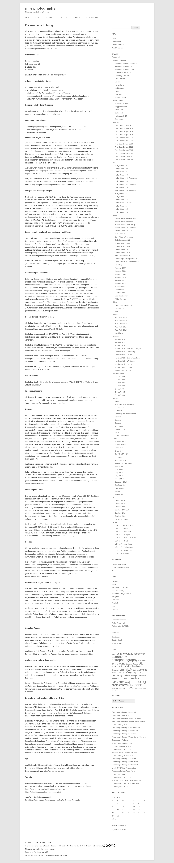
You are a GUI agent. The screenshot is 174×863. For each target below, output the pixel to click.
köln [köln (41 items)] (117, 678)
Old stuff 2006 (120, 395)
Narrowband (119, 85)
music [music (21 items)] (126, 679)
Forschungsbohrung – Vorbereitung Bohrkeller (129, 737)
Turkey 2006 (119, 488)
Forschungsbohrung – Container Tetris (126, 728)
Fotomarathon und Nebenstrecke (127, 262)
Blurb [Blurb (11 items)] (139, 660)
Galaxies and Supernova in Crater (124, 752)
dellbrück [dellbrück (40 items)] (125, 666)
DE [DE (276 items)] (140, 663)
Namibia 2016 (120, 345)
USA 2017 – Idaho (122, 528)
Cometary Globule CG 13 (121, 787)
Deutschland (118, 100)
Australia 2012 (120, 442)
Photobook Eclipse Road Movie (123, 771)
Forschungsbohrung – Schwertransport (126, 718)
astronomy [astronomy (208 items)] (119, 656)
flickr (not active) (118, 590)
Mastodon (115, 600)
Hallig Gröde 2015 (121, 209)
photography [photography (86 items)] (119, 684)
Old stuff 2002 (120, 383)
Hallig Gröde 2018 (121, 212)
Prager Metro (120, 479)
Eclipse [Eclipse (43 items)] (123, 670)
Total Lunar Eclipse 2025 (124, 135)
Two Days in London (122, 519)
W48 (116, 311)
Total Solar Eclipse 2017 (124, 156)
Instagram (115, 597)
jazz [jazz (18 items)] (113, 679)
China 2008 (119, 448)
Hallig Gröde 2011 (121, 193)
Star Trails (118, 94)
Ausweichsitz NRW (122, 104)
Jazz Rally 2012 (121, 318)
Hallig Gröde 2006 (121, 169)
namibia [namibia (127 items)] (134, 678)
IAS (113, 570)
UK (114, 497)
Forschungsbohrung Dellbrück (126, 259)
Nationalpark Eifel (121, 116)
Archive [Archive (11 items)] (114, 654)
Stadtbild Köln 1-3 (121, 293)
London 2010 (120, 501)
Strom (117, 432)
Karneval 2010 (120, 277)
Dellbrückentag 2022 (122, 240)
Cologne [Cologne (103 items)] (120, 663)
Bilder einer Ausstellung (123, 305)
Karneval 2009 (120, 274)
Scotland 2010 (120, 513)
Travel (115, 439)
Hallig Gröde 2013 (121, 200)
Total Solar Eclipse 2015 (124, 150)
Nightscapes (119, 88)
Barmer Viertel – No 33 (123, 231)
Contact (76, 18)
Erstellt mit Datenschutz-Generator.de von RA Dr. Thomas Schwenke (52, 800)
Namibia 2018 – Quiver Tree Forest (128, 358)
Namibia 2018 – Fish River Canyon (128, 349)
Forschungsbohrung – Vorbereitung (125, 762)
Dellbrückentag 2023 (122, 243)
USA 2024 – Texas (122, 553)
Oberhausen (119, 119)
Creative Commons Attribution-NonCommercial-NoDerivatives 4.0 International (79, 845)
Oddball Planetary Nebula (121, 746)
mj (113, 830)
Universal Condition (122, 435)
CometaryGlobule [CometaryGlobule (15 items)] (132, 664)
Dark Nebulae (120, 79)
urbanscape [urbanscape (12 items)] (138, 688)
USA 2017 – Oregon (122, 535)
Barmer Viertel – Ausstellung (125, 221)
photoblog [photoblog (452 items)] (137, 681)
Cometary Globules (122, 76)
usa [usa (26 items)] (144, 688)
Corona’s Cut (120, 407)
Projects (116, 398)
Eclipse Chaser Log (119, 564)
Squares (118, 417)
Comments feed (118, 45)
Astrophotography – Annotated (126, 63)
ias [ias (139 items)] (144, 675)
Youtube (115, 609)
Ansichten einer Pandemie (124, 404)
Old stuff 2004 (120, 389)
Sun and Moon (120, 97)
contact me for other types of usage (42, 849)
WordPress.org (117, 48)
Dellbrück (118, 411)
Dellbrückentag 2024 (122, 246)
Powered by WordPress (33, 852)
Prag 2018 (119, 476)
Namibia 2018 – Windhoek (124, 361)
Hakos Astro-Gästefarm (120, 567)
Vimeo (114, 606)
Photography (92, 18)
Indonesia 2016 (120, 460)
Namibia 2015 (120, 342)
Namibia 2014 (120, 339)
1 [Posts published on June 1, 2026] (112, 803)
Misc (115, 302)
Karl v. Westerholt (118, 623)
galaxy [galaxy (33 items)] (133, 673)
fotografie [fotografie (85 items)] (124, 672)
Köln (115, 215)
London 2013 (120, 504)
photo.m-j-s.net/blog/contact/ (54, 75)
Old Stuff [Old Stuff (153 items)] (118, 682)
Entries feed (116, 42)
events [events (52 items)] (143, 670)
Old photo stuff (118, 373)
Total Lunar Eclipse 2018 (124, 128)
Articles (63, 18)
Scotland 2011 (120, 516)
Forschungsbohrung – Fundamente (125, 731)
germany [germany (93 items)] (117, 675)
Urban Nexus (117, 643)
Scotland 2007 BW (122, 510)
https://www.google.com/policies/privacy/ (41, 789)
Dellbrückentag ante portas (122, 743)
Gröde (115, 162)
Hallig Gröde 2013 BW (123, 203)
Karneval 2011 (120, 280)
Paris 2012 (119, 466)
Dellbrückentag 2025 (122, 249)
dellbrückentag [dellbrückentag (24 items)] (136, 666)
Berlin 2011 (119, 113)
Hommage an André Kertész (125, 414)
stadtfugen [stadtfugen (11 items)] (115, 688)
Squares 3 (118, 423)
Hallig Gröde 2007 (121, 172)
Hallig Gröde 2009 (121, 181)
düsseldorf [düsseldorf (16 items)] (115, 670)
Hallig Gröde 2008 (121, 175)
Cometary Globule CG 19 (121, 749)
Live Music (119, 333)
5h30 (117, 401)
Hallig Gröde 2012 (121, 197)
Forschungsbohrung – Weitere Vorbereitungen (129, 721)
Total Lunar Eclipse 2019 (124, 131)
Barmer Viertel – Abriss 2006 (125, 218)
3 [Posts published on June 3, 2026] (122, 803)
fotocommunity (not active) (121, 594)
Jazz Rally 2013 (121, 321)
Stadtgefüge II (120, 429)
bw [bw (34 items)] (113, 664)
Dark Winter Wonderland (124, 237)
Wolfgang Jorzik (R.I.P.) (120, 626)
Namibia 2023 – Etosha (123, 367)
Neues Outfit (121, 830)
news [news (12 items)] (141, 679)
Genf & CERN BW (121, 454)
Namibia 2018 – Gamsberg (125, 352)
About (37, 18)
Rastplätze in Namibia (123, 370)
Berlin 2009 (119, 110)
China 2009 (119, 451)
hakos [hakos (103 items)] (126, 675)
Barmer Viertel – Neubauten (125, 228)
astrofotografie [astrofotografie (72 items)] (125, 653)
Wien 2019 (119, 494)
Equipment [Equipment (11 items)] (136, 670)
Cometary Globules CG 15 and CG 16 (126, 783)
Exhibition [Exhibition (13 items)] (115, 673)
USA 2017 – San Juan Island (125, 538)
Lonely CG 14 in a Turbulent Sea (124, 768)
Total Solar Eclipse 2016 (124, 153)
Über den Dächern (122, 296)
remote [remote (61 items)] (138, 685)
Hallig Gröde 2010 (121, 187)
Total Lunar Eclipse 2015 (124, 125)
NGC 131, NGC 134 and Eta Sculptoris (126, 780)
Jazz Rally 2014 (121, 324)
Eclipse (116, 122)
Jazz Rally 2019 (121, 330)
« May (114, 819)
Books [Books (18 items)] (144, 660)
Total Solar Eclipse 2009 (124, 144)
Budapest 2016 (120, 445)
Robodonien (119, 290)
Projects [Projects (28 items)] (130, 685)
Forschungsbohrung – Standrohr (124, 759)
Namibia (116, 336)
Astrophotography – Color (124, 69)
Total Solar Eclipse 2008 (124, 141)
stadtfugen (119, 426)
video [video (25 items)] (114, 690)
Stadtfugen (116, 637)
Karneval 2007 (120, 268)
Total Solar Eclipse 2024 (124, 159)
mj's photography (40, 8)
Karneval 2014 (120, 283)
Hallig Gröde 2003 (121, 166)
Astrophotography (120, 60)
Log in (114, 39)
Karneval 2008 (120, 271)
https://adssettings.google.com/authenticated (43, 792)
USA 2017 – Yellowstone (124, 547)
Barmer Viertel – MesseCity (125, 225)
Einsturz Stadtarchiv (122, 256)
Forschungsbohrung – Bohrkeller (124, 734)
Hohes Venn (119, 457)
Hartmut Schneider (119, 620)
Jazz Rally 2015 (121, 327)
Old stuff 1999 (120, 376)
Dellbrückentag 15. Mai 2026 (122, 756)
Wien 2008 (119, 491)
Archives (50, 18)
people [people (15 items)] (126, 682)
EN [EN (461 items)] (130, 669)
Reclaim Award (120, 287)
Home (27, 18)
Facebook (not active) (120, 587)
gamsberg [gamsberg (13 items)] (140, 673)
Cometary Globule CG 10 (121, 777)
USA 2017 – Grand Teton (124, 525)
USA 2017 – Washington (124, 544)
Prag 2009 (119, 470)
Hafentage (119, 265)
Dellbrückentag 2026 (122, 252)
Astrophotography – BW (124, 66)
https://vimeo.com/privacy (54, 771)
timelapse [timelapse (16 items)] (122, 688)
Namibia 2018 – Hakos (123, 355)
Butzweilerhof (120, 234)
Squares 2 (118, 420)
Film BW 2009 (120, 308)
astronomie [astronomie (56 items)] (140, 653)
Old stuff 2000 (120, 380)
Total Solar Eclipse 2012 (124, 147)
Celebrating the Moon (123, 73)
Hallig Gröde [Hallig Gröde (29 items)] (136, 675)
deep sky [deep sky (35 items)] (116, 666)
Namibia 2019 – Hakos (123, 364)
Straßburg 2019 (120, 485)
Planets (117, 91)
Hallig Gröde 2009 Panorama (126, 184)
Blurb (114, 584)
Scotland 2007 (120, 507)
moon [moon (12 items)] (121, 679)
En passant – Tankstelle (120, 715)
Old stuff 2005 (120, 392)
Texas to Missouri (118, 774)
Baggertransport (121, 107)
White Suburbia (120, 299)
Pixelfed (115, 603)
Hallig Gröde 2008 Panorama (126, 178)
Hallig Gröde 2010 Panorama (126, 190)
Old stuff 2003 (120, 386)
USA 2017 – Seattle (122, 541)
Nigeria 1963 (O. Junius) (124, 463)
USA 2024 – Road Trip (123, 550)
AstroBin (115, 581)
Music (115, 314)
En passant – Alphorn (120, 740)
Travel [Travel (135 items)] (130, 687)
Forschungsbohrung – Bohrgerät (124, 712)
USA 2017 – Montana (123, 532)
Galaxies (118, 82)
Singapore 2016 (121, 482)
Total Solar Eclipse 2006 (124, 138)
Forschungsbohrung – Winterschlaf (125, 765)
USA (115, 522)
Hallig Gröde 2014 (121, 206)
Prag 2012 (119, 473)
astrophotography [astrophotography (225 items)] (125, 660)
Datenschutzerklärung (32, 855)
